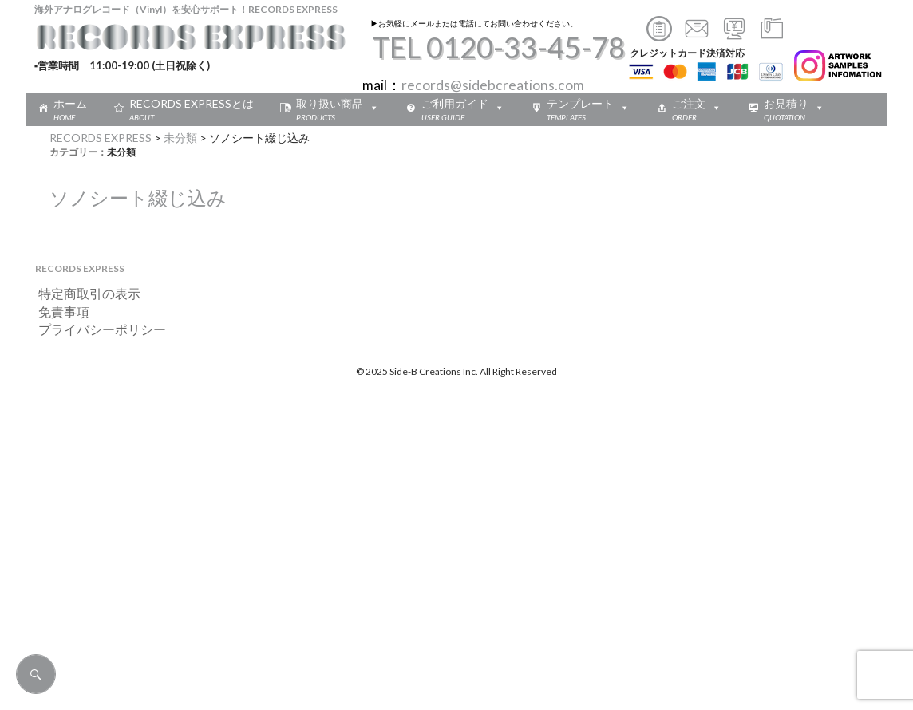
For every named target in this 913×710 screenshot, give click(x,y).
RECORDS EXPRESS (100, 137)
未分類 (180, 137)
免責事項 (57, 311)
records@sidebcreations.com (492, 85)
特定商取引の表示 (83, 293)
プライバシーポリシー (96, 329)
